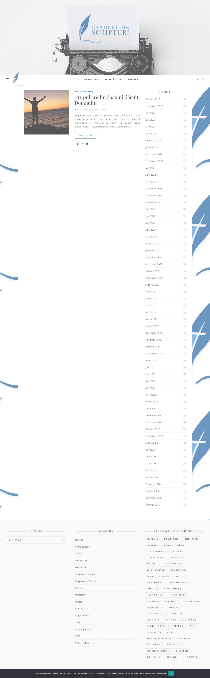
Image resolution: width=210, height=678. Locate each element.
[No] (206, 673)
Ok (171, 673)
